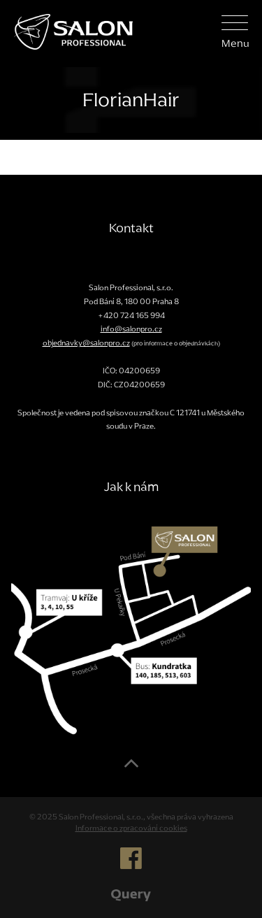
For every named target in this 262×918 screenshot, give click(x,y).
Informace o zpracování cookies (131, 827)
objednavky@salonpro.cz (86, 342)
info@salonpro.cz (131, 328)
